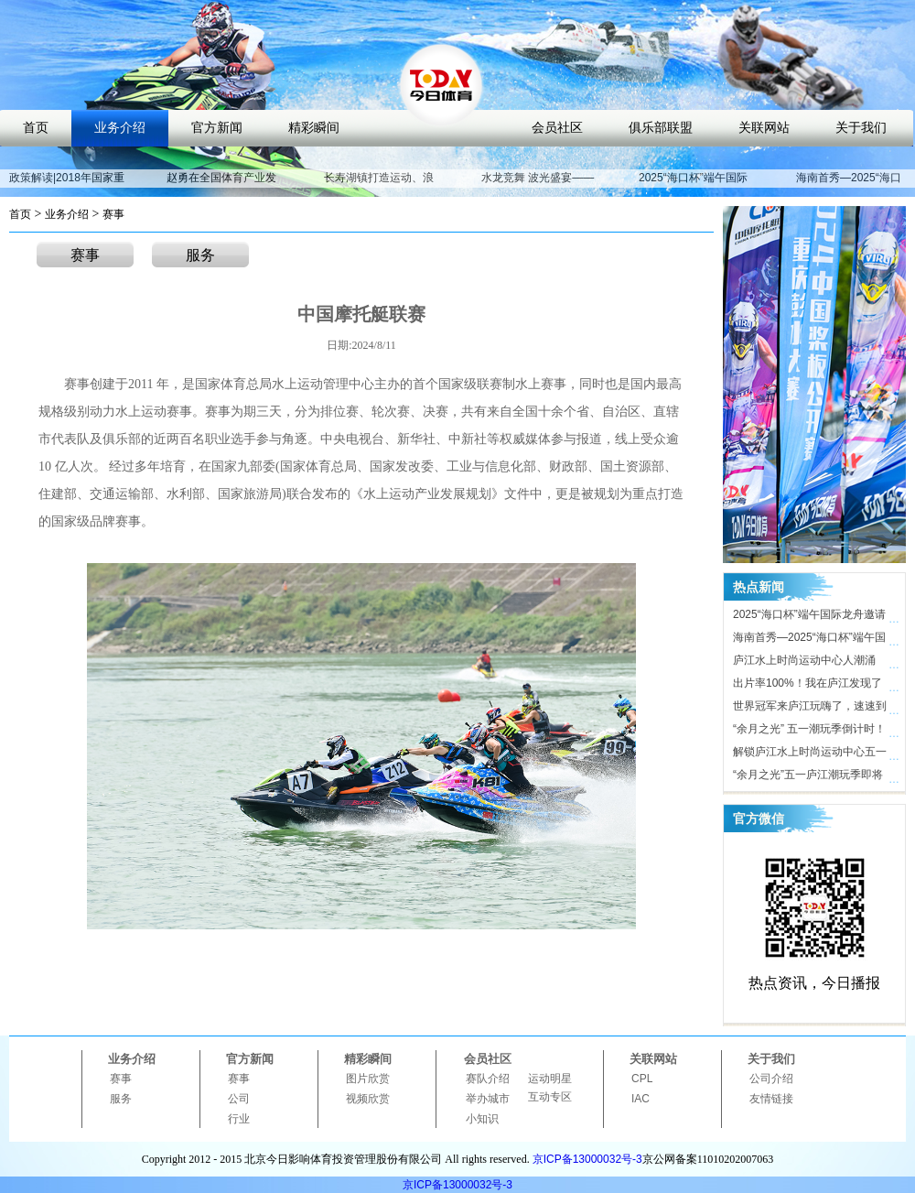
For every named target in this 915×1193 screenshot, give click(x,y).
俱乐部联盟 (661, 128)
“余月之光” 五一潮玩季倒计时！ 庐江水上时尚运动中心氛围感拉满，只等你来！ (810, 731)
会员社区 (557, 128)
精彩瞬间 (313, 128)
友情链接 (771, 1098)
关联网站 (764, 128)
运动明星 (550, 1078)
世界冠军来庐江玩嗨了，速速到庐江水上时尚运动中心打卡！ (810, 709)
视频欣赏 (368, 1098)
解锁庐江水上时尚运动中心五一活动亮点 (810, 754)
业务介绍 (119, 128)
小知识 (482, 1118)
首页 (35, 128)
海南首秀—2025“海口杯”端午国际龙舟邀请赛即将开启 (809, 640)
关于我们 (861, 128)
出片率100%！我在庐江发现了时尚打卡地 (807, 686)
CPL (641, 1078)
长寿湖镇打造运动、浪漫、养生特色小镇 (379, 186)
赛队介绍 (488, 1078)
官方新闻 (216, 128)
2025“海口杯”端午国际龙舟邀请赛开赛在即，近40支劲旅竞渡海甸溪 (810, 617)
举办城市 (488, 1098)
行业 (239, 1118)
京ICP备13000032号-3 (587, 1159)
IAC (640, 1098)
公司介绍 (771, 1078)
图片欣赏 (368, 1078)
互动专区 (550, 1096)
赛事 (113, 214)
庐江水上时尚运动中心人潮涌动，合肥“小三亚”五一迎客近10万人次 (808, 663)
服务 (200, 255)
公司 (239, 1098)
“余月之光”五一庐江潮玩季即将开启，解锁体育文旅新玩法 (808, 777)
